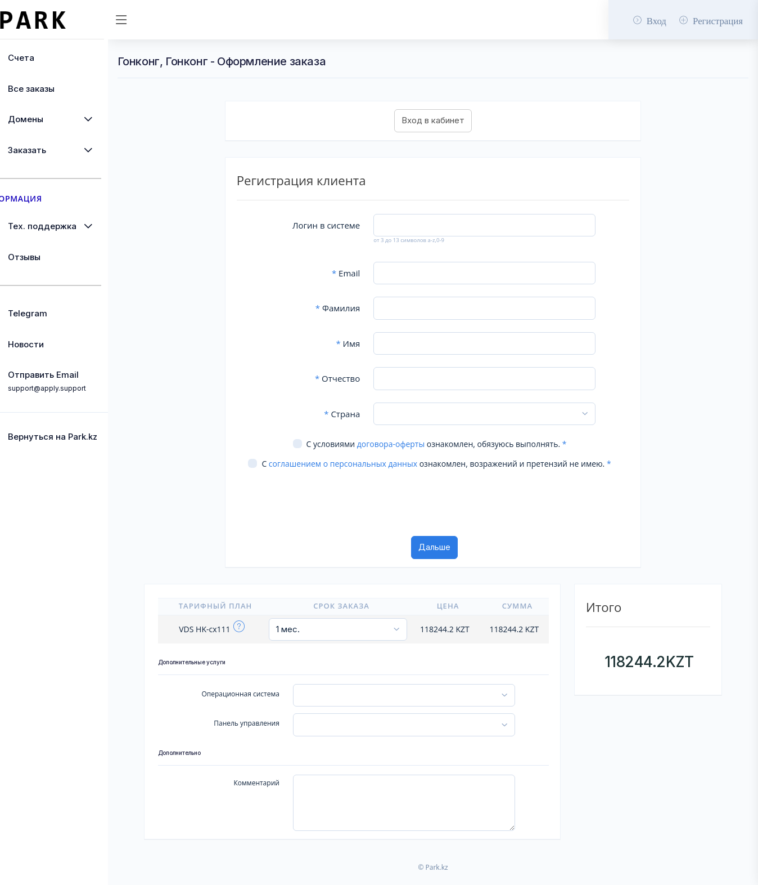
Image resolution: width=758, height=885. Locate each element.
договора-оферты (407, 444)
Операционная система (265, 705)
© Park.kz (449, 878)
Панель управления (272, 734)
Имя (369, 343)
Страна (362, 413)
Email (366, 273)
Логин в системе (346, 225)
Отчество (357, 378)
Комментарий (281, 794)
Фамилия (358, 308)
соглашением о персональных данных (362, 463)
